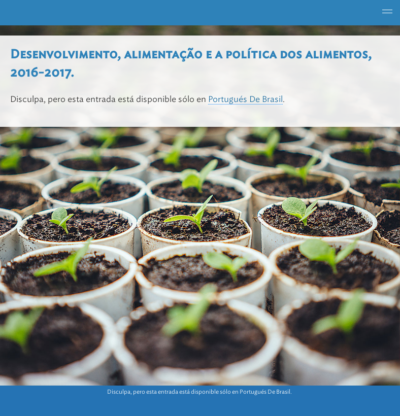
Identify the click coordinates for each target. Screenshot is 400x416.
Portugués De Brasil (245, 99)
